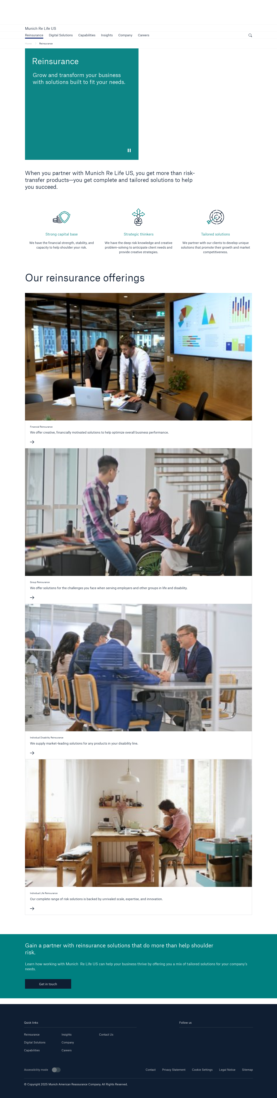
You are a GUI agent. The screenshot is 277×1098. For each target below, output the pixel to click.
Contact (151, 1069)
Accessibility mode (42, 1069)
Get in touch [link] (48, 984)
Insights (67, 1034)
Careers (67, 1050)
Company (68, 1042)
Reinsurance (32, 1034)
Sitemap (247, 1069)
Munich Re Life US (40, 28)
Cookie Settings (202, 1069)
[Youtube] (198, 1033)
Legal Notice (227, 1069)
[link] (107, 35)
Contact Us (106, 1034)
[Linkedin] (185, 1033)
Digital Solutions (34, 1042)
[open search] (250, 36)
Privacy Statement (173, 1069)
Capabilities (32, 1050)
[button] (34, 35)
